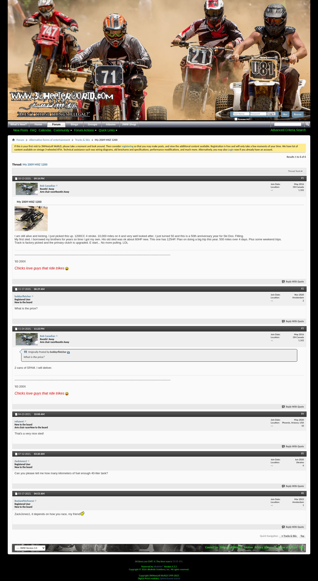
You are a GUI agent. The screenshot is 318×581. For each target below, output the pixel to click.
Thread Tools (294, 171)
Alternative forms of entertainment (49, 139)
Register (297, 114)
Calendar (45, 130)
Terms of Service (287, 547)
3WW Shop (129, 124)
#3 (302, 328)
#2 (302, 288)
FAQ (33, 130)
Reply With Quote (293, 281)
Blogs (74, 124)
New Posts (20, 130)
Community (61, 130)
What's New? (18, 124)
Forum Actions (84, 130)
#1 (302, 178)
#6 (302, 493)
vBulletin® (158, 566)
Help (285, 114)
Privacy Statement (265, 547)
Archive (248, 547)
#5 (302, 453)
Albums (110, 124)
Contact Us (211, 547)
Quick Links (107, 130)
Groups (92, 124)
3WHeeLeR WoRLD (231, 547)
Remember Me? (242, 119)
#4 (302, 413)
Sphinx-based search (170, 578)
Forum (56, 124)
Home (38, 124)
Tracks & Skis (82, 139)
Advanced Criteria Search (288, 130)
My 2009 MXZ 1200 (35, 164)
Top (302, 536)
